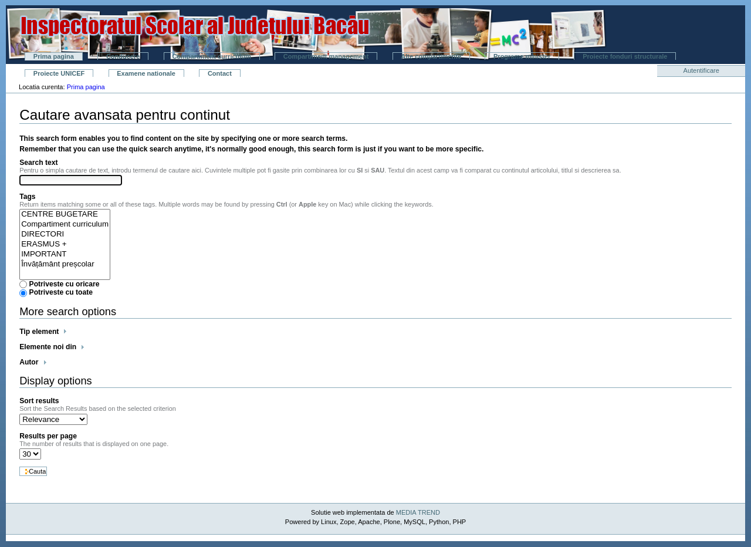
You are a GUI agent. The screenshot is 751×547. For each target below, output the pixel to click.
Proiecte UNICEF (58, 73)
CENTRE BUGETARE (65, 215)
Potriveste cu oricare (64, 284)
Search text (38, 162)
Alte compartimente (431, 56)
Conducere (123, 56)
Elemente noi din (47, 347)
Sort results (39, 401)
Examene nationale (146, 73)
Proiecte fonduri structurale (625, 56)
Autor (28, 362)
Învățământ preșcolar (65, 264)
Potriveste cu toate (61, 292)
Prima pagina (53, 56)
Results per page (48, 436)
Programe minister (521, 56)
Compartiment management (325, 56)
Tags (27, 197)
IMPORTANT (65, 254)
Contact (220, 73)
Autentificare (701, 70)
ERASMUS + (65, 244)
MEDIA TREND (418, 512)
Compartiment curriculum (211, 56)
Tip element (39, 331)
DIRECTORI (65, 234)
